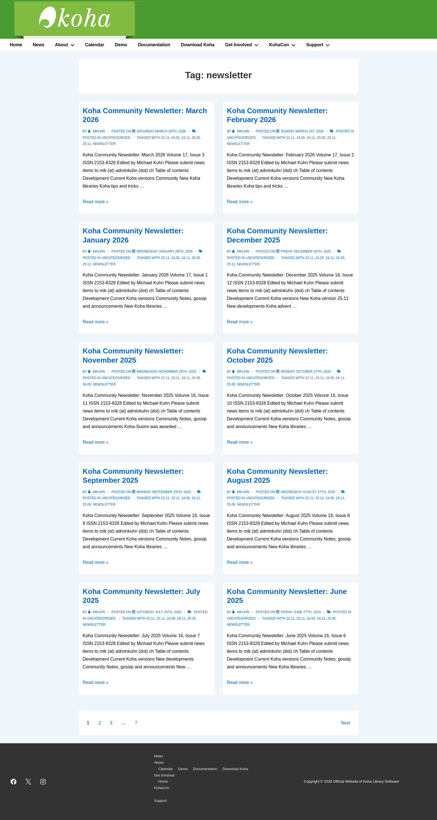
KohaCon (283, 43)
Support (319, 43)
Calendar (94, 44)
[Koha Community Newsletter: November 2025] (166, 371)
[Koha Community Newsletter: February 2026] (302, 131)
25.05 (196, 138)
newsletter (104, 144)
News (38, 44)
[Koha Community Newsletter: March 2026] (161, 131)
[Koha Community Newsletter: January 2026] (165, 251)
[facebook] (13, 782)
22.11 (165, 138)
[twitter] (28, 782)
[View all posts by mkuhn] (97, 131)
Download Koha (198, 44)
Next (345, 722)
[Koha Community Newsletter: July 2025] (159, 612)
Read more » (96, 201)
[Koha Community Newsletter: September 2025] (164, 492)
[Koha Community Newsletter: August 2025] (308, 492)
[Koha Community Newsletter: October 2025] (306, 371)
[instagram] (43, 782)
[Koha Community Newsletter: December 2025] (306, 251)
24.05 (175, 138)
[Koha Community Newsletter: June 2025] (301, 612)
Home (16, 44)
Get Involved (243, 43)
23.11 (175, 378)
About (66, 43)
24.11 (185, 138)
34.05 (87, 384)
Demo (121, 44)
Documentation (154, 44)
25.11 (87, 144)
